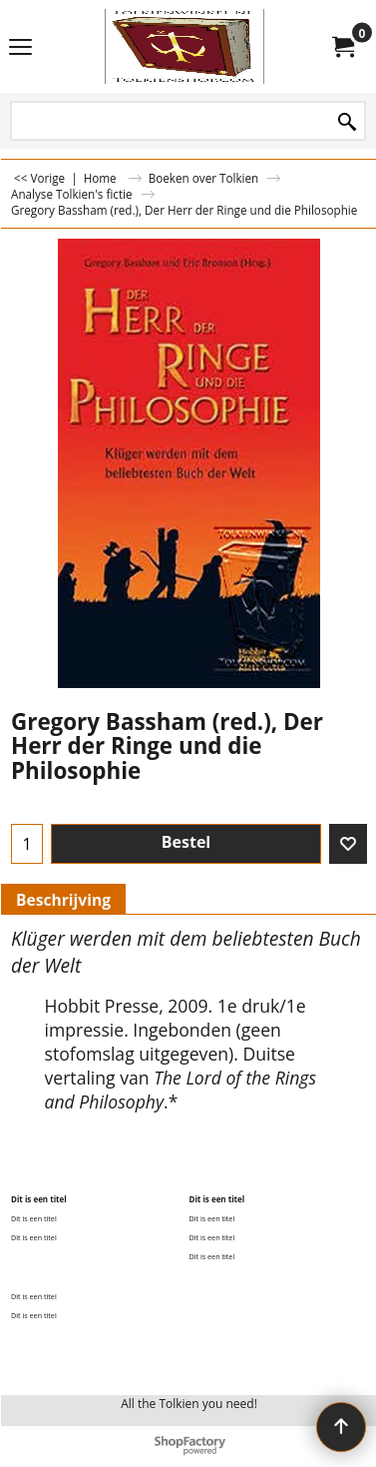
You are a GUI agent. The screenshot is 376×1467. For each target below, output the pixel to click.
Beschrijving (63, 900)
